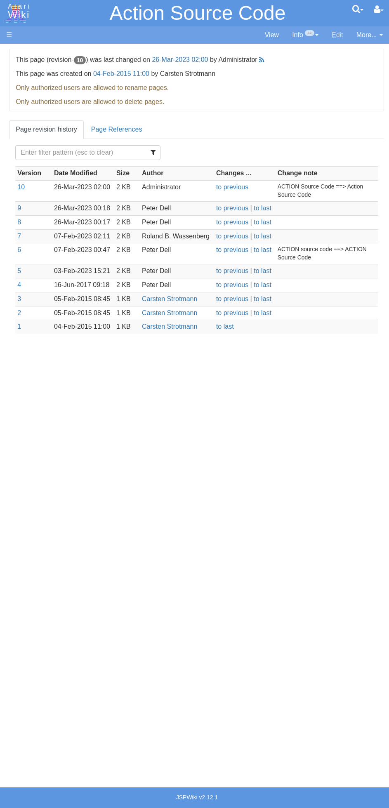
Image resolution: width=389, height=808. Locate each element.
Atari (17, 11)
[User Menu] (378, 9)
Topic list (18, 122)
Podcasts (19, 551)
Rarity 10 (19, 711)
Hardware (20, 67)
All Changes (24, 150)
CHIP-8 (33, 352)
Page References (196, 129)
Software (19, 81)
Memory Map (25, 108)
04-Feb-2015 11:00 (201, 73)
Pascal (32, 296)
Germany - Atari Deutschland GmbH (46, 613)
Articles (17, 53)
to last (312, 225)
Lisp (29, 267)
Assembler (38, 211)
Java (30, 258)
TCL (29, 333)
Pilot (29, 305)
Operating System (49, 375)
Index (14, 178)
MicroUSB (21, 136)
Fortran (33, 249)
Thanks (17, 702)
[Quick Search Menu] (357, 9)
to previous (282, 196)
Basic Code (40, 413)
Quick (31, 324)
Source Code (42, 385)
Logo (30, 277)
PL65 (30, 314)
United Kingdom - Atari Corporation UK (48, 679)
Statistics (19, 720)
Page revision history (126, 129)
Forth (30, 239)
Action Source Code (198, 13)
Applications (24, 95)
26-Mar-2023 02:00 (260, 59)
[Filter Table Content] (153, 152)
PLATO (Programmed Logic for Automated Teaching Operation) (37, 529)
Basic (31, 220)
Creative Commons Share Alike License (40, 759)
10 (101, 196)
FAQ (12, 164)
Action (32, 201)
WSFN (32, 343)
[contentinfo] (305, 35)
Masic (31, 286)
